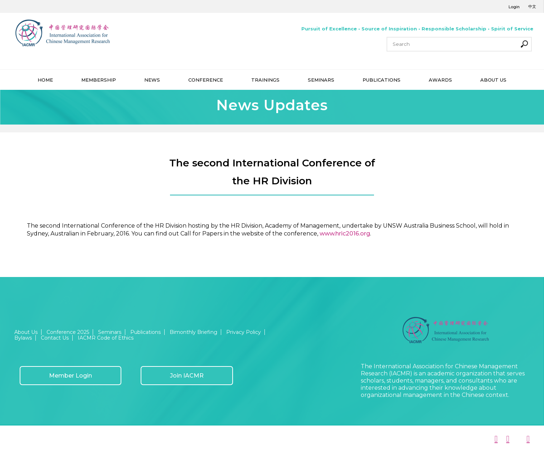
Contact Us (55, 338)
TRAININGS (265, 80)
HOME (45, 80)
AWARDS (440, 80)
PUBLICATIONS (381, 80)
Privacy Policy (243, 332)
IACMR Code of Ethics (105, 338)
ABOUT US (493, 80)
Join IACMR (187, 375)
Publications (145, 332)
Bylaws (23, 338)
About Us (26, 332)
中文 (532, 6)
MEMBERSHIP (98, 80)
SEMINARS (321, 80)
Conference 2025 (68, 332)
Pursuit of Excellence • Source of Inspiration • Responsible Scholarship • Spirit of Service (417, 28)
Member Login (70, 375)
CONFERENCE (205, 80)
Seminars (109, 332)
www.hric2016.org (345, 233)
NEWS (152, 80)
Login (514, 6)
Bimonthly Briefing (193, 332)
